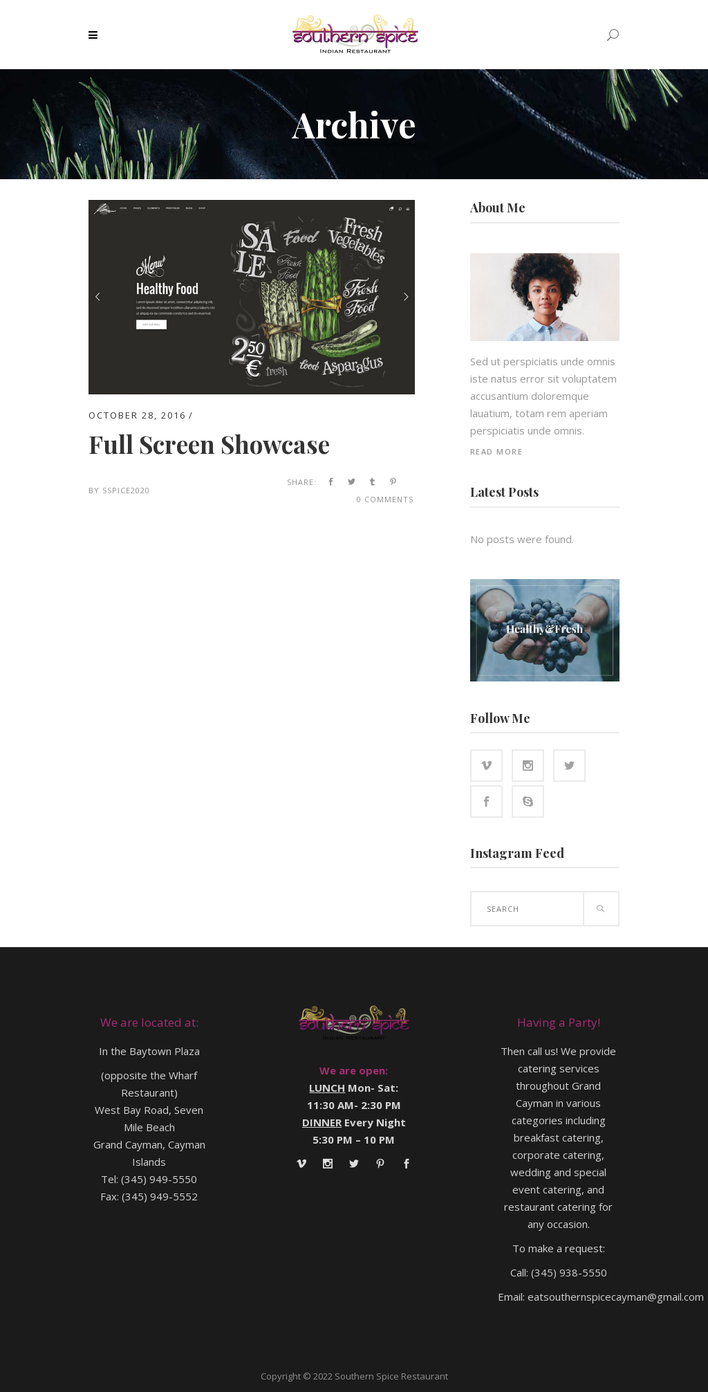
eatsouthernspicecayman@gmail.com (616, 1296)
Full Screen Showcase (209, 444)
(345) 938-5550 (569, 1272)
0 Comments (385, 499)
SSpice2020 (126, 490)
